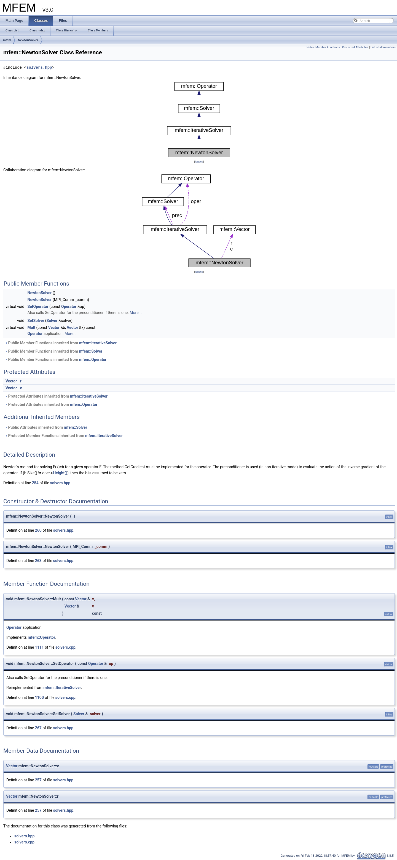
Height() (60, 473)
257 (38, 780)
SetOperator (38, 306)
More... (135, 312)
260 (38, 530)
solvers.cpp (65, 647)
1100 (39, 697)
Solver (52, 320)
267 (38, 728)
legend (199, 161)
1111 (39, 647)
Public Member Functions (323, 47)
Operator (68, 306)
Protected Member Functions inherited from (64, 435)
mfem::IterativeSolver (98, 343)
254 (35, 483)
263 (38, 560)
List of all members (383, 47)
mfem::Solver (90, 351)
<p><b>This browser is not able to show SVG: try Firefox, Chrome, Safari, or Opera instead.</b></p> (199, 120)
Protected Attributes (355, 47)
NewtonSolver (28, 40)
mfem (7, 40)
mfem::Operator (93, 359)
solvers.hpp (39, 67)
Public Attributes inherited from (46, 427)
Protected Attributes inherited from (56, 396)
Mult (32, 327)
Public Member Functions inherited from (61, 343)
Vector (54, 327)
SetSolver (36, 320)
